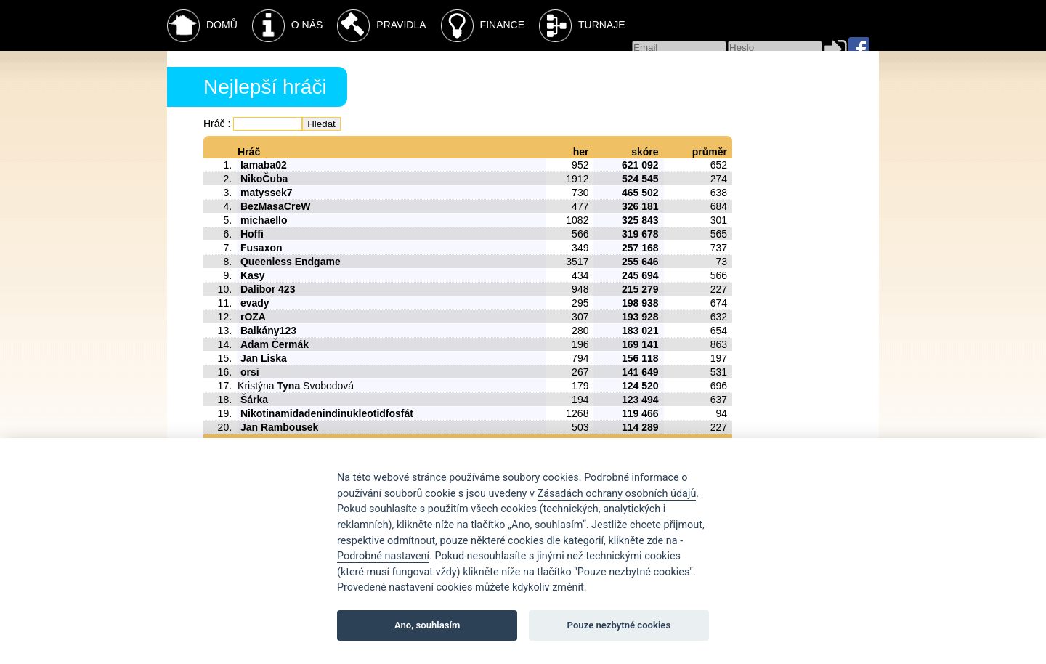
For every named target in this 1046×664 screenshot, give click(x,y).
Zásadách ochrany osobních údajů (617, 493)
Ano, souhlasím (427, 625)
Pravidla (381, 25)
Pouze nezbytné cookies (619, 625)
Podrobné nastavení (383, 556)
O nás (287, 25)
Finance (482, 25)
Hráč (214, 123)
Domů (202, 25)
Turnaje (582, 25)
